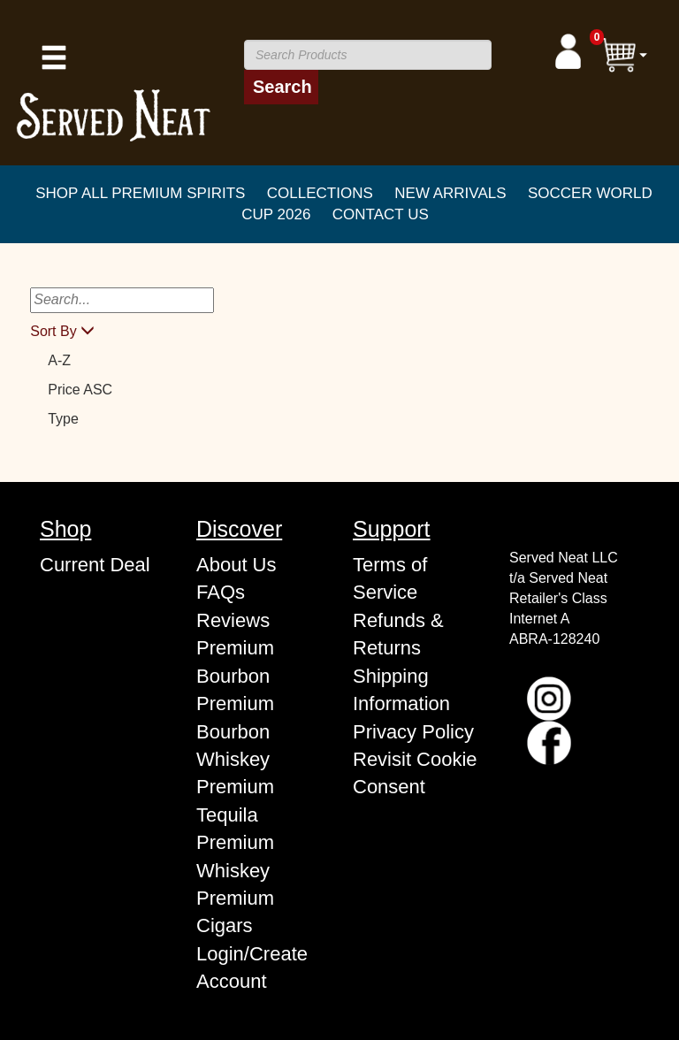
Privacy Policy (413, 732)
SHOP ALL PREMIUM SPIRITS (140, 193)
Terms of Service (390, 578)
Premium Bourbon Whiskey (235, 731)
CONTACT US (380, 214)
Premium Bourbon (235, 661)
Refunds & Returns (398, 634)
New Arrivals (450, 193)
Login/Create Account (252, 967)
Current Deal (95, 565)
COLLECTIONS (320, 193)
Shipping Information (401, 690)
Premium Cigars (235, 912)
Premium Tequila (235, 800)
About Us (236, 565)
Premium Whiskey (235, 856)
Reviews (233, 620)
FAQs (220, 592)
